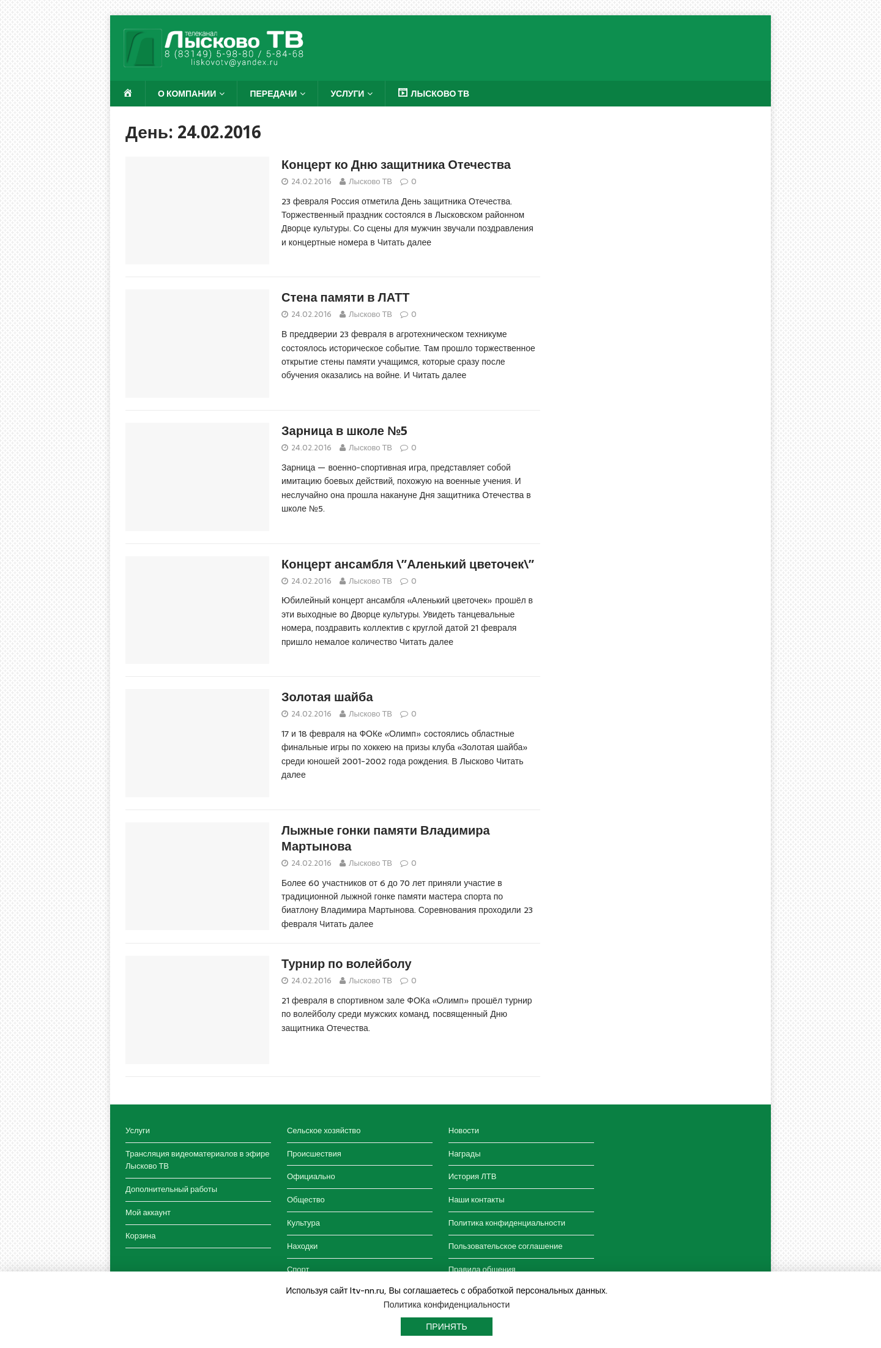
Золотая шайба (327, 697)
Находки (302, 1246)
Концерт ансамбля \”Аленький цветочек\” (407, 564)
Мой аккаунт (148, 1212)
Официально (311, 1176)
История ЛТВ (472, 1176)
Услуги (347, 93)
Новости (463, 1130)
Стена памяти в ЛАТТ (345, 297)
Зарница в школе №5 (344, 430)
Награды (464, 1153)
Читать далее (404, 242)
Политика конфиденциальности (506, 1222)
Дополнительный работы (171, 1189)
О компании (187, 93)
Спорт (298, 1269)
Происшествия (314, 1153)
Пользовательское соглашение (505, 1246)
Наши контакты (476, 1199)
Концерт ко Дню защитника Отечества (396, 164)
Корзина (140, 1235)
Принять (446, 1326)
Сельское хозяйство (323, 1130)
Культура (303, 1222)
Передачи (273, 93)
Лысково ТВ (370, 181)
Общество (306, 1199)
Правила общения (482, 1269)
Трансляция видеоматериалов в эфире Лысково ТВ (197, 1160)
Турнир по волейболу (346, 963)
